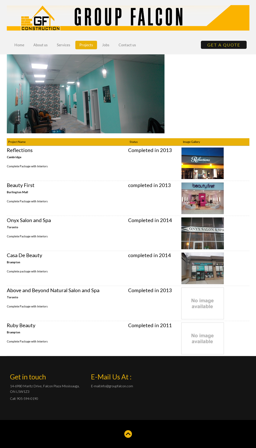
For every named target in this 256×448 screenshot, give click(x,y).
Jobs (105, 45)
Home (19, 45)
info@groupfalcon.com (117, 386)
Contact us (127, 45)
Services (63, 45)
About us (40, 45)
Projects (86, 45)
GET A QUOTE (223, 44)
